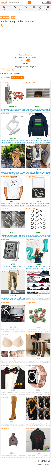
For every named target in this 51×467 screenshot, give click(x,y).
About (36, 461)
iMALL (48, 464)
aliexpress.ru (5, 82)
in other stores (17, 77)
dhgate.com (30, 240)
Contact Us (45, 461)
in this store (5, 77)
